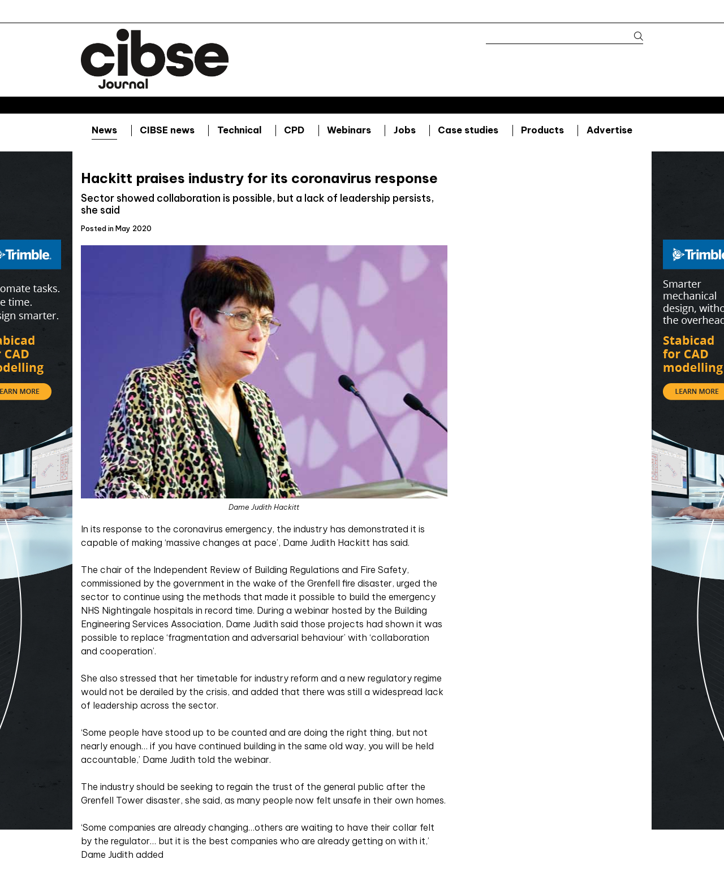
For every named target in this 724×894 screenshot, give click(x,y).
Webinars (349, 130)
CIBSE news (167, 130)
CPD (294, 130)
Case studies (468, 130)
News (104, 130)
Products (542, 130)
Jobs (405, 130)
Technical (239, 130)
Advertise (609, 130)
